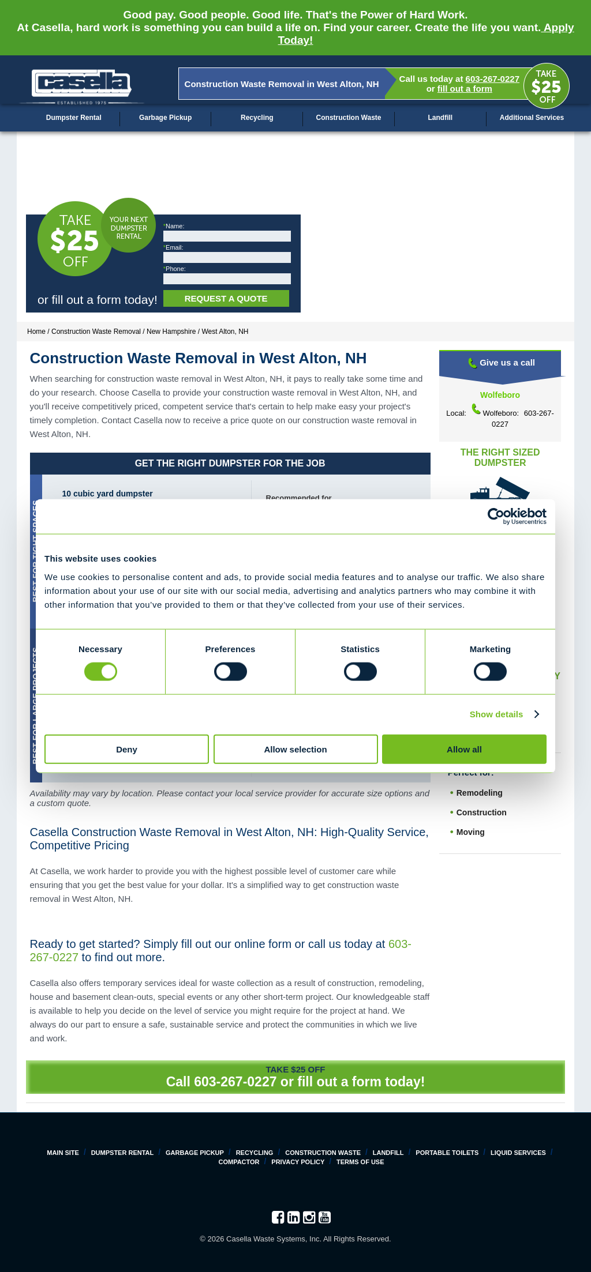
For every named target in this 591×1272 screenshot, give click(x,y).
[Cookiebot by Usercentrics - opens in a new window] (496, 516)
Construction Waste (348, 118)
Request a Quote (226, 298)
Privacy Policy (297, 1161)
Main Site (63, 1152)
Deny (126, 749)
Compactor (238, 1161)
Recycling (257, 118)
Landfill (440, 118)
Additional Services (532, 118)
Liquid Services (518, 1152)
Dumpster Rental (74, 118)
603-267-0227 (492, 79)
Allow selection (295, 749)
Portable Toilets (447, 1152)
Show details (496, 714)
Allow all (464, 749)
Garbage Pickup (165, 118)
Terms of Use (360, 1161)
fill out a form (464, 88)
